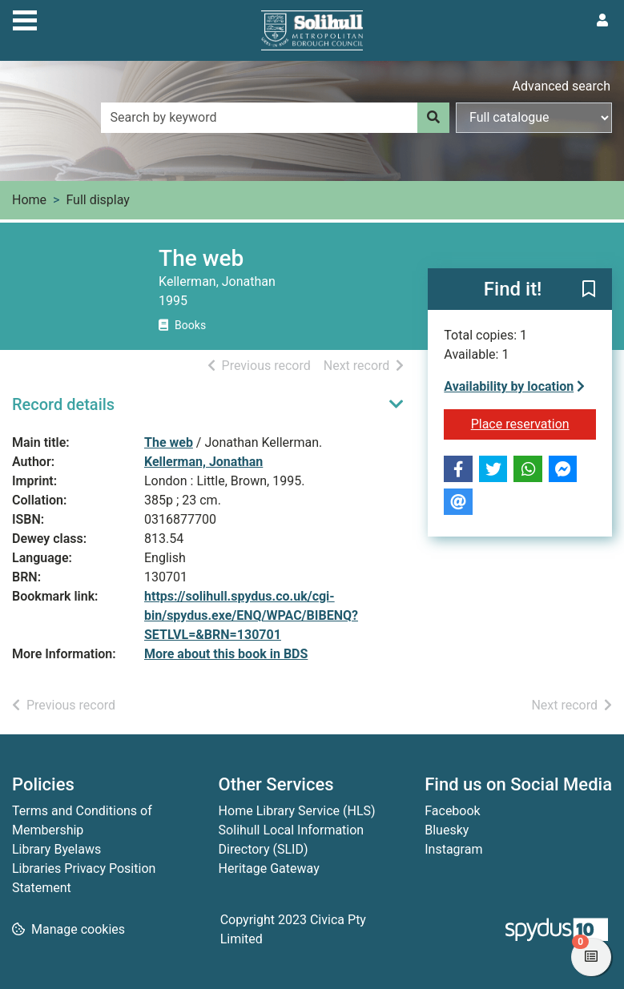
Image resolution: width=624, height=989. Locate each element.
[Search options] (534, 118)
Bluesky (447, 830)
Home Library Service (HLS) (297, 810)
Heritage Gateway (269, 868)
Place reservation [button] (533, 423)
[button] (589, 289)
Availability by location (514, 386)
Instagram (453, 849)
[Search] (433, 118)
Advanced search (561, 86)
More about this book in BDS (226, 653)
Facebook (452, 810)
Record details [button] (63, 404)
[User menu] (602, 20)
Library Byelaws (56, 849)
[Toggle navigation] (25, 18)
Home (29, 199)
